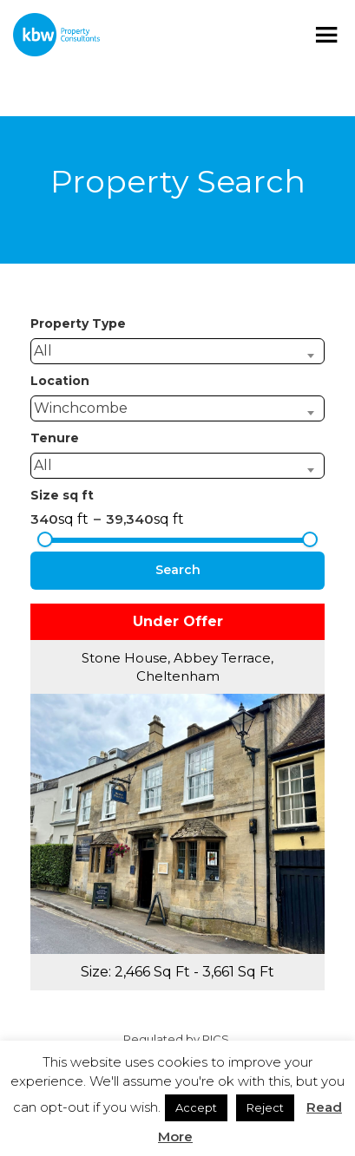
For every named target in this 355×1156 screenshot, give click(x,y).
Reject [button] (265, 1107)
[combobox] (177, 351)
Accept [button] (196, 1107)
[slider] (45, 539)
